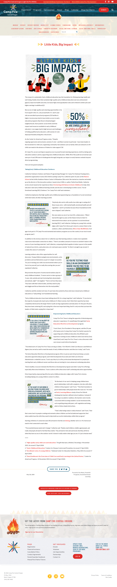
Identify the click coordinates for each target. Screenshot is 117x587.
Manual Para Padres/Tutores (36, 559)
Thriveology (101, 29)
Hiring (75, 25)
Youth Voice (55, 32)
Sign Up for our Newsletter (34, 532)
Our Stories (38, 29)
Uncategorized (44, 32)
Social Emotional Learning (68, 29)
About (59, 10)
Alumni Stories (56, 25)
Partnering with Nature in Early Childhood (67, 185)
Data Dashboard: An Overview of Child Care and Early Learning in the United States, (55, 456)
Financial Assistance (33, 549)
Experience (26, 10)
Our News (29, 29)
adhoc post (45, 25)
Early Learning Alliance (63, 392)
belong (67, 420)
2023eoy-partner (33, 25)
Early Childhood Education (36, 448)
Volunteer (56, 549)
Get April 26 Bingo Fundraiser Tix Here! (56, 2)
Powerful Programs (50, 29)
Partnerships (57, 554)
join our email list (102, 549)
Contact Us (56, 557)
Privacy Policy (95, 575)
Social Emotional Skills (87, 29)
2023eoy (23, 25)
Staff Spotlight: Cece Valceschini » (58, 493)
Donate (103, 10)
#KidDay (15, 25)
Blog (67, 10)
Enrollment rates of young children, (39, 451)
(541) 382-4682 (8, 579)
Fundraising (67, 25)
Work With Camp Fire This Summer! (84, 2)
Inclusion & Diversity (86, 25)
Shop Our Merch (88, 10)
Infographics (99, 25)
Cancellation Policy (33, 552)
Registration (31, 547)
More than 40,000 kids (80, 229)
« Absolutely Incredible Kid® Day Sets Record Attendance (58, 488)
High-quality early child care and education (41, 442)
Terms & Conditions (106, 575)
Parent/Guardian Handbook (36, 557)
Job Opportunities (59, 552)
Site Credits (109, 577)
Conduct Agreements (34, 554)
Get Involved (49, 10)
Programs (37, 10)
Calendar (75, 10)
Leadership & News (17, 29)
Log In (77, 556)
